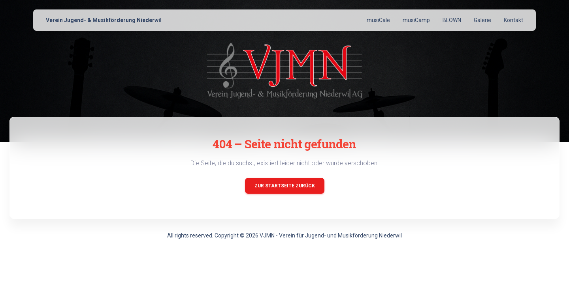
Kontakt (513, 20)
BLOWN (452, 20)
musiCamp (416, 20)
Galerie (482, 20)
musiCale (378, 20)
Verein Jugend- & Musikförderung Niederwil (104, 20)
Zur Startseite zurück (284, 186)
